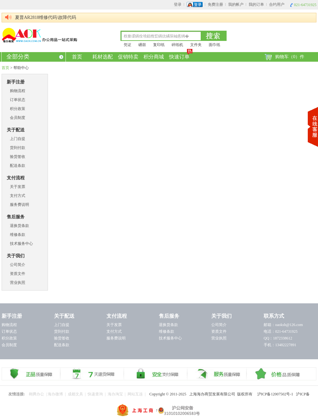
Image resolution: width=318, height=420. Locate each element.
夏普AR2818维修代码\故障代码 (45, 17)
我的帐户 (236, 4)
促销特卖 (128, 56)
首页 (77, 56)
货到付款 (17, 147)
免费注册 (215, 4)
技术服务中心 (21, 243)
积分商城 (153, 56)
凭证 (127, 45)
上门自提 (17, 138)
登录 (178, 4)
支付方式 (17, 195)
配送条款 (17, 165)
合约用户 (276, 4)
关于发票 (17, 186)
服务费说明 (19, 204)
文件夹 (196, 45)
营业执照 (17, 282)
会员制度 (17, 117)
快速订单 (179, 55)
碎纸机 (177, 45)
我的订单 (256, 4)
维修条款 (17, 234)
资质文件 (17, 273)
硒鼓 (142, 45)
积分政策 (17, 108)
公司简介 (17, 264)
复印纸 (159, 45)
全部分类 (34, 56)
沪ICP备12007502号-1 (276, 394)
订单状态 (17, 99)
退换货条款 (19, 225)
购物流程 (17, 91)
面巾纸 (214, 45)
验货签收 (17, 156)
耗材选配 (102, 56)
